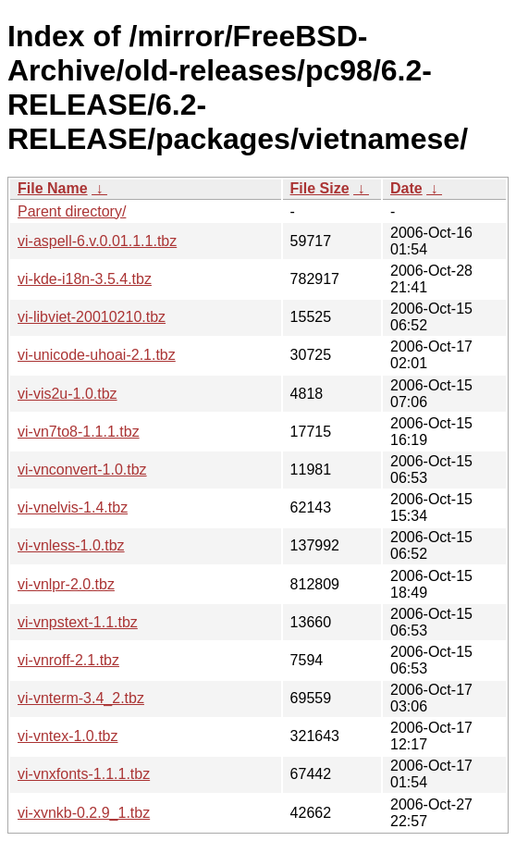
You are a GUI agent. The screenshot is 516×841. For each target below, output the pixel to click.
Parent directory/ (72, 211)
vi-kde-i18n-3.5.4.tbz (85, 279)
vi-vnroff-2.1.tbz (68, 660)
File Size (320, 188)
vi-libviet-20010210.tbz (92, 317)
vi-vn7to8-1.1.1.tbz (79, 431)
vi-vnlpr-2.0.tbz (66, 584)
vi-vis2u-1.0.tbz (67, 394)
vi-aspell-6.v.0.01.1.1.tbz (97, 241)
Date (406, 188)
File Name (53, 188)
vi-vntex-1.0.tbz (67, 736)
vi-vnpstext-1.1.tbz (78, 622)
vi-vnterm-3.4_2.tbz (81, 698)
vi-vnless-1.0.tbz (71, 545)
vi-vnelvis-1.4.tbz (73, 507)
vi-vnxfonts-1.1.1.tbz (84, 774)
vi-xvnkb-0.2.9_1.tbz (84, 813)
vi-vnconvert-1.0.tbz (82, 469)
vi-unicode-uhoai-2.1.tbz (97, 355)
